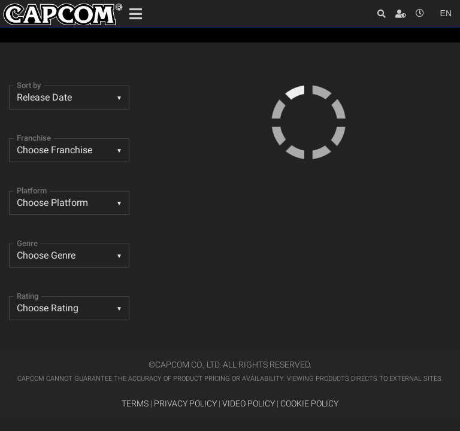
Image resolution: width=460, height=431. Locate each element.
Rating (27, 296)
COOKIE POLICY (309, 404)
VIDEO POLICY (248, 404)
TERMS (135, 404)
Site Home (63, 14)
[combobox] (69, 98)
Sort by (29, 85)
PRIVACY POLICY (185, 404)
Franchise (34, 137)
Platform (32, 190)
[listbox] (69, 256)
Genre (27, 243)
